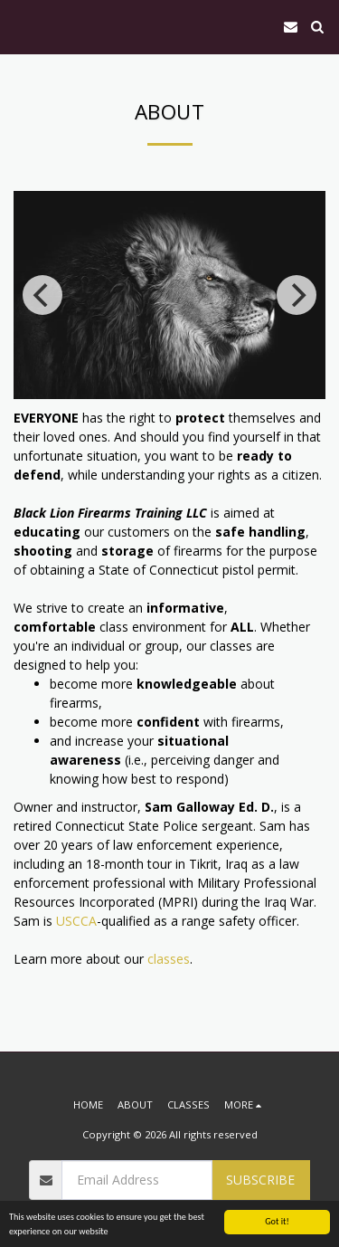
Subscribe (260, 1179)
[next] (296, 295)
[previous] (42, 295)
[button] (20, 25)
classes (168, 958)
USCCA (76, 920)
